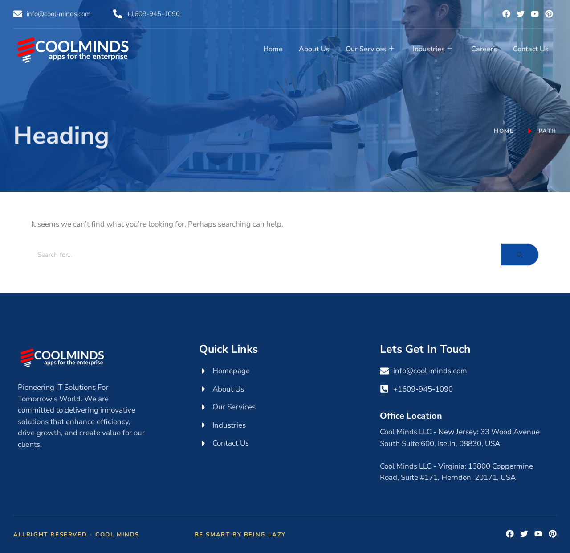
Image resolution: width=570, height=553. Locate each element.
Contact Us (531, 49)
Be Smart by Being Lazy (240, 535)
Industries (432, 49)
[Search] (266, 254)
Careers (484, 49)
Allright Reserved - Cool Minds (76, 535)
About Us (314, 49)
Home (273, 49)
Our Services (370, 49)
